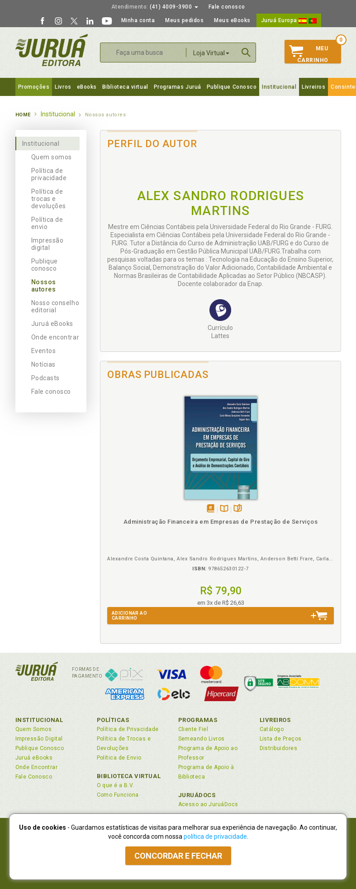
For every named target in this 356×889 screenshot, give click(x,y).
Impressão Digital (39, 739)
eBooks (87, 87)
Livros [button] (63, 87)
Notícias (43, 364)
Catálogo (272, 729)
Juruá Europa (289, 20)
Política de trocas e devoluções (48, 199)
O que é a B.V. (116, 785)
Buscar (246, 52)
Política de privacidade (49, 174)
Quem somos (51, 157)
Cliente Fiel (193, 729)
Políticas (113, 720)
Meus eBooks (232, 20)
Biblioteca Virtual (129, 776)
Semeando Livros (201, 739)
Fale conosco (227, 7)
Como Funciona (118, 795)
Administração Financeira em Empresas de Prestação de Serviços (220, 521)
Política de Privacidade (128, 729)
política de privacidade (215, 836)
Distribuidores (279, 748)
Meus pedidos (184, 20)
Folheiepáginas (237, 509)
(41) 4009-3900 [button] (154, 7)
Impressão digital (47, 244)
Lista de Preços (281, 739)
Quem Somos (33, 729)
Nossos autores (43, 285)
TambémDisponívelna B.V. (224, 509)
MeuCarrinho (308, 54)
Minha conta (138, 20)
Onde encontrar (55, 337)
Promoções (34, 87)
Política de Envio (119, 758)
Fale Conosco (33, 777)
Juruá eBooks (52, 323)
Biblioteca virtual (125, 87)
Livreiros (313, 87)
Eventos (43, 350)
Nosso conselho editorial (55, 306)
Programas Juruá (177, 87)
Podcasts (45, 378)
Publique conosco (44, 265)
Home (23, 115)
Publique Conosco (232, 87)
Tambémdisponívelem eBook (210, 509)
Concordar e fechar (178, 855)
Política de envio (47, 223)
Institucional (279, 87)
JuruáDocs (197, 795)
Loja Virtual (211, 53)
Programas (198, 720)
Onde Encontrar (36, 767)
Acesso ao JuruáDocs (208, 804)
